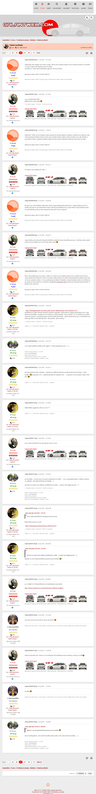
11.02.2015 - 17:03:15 (38, 124)
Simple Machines (56, 782)
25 (16, 46)
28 (29, 46)
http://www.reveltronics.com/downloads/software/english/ (44, 580)
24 (12, 46)
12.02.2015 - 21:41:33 (38, 431)
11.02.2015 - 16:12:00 (38, 53)
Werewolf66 (14, 619)
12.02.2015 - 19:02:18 (38, 298)
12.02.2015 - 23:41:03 (38, 467)
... (10, 46)
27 (24, 46)
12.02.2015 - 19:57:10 (38, 334)
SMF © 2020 (46, 782)
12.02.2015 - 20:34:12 (38, 360)
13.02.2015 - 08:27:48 (38, 501)
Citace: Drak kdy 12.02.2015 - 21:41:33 (35, 505)
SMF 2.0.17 (37, 782)
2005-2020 (47, 784)
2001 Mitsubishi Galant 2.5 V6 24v (13, 321)
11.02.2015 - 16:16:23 (38, 88)
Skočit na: (72, 765)
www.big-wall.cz (62, 275)
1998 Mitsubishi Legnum (14, 110)
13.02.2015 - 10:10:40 (38, 607)
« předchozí (84, 41)
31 (34, 46)
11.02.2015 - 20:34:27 (38, 228)
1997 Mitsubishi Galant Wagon (13, 77)
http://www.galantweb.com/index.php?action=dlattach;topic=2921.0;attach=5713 (51, 303)
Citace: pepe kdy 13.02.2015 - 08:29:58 (35, 718)
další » (90, 41)
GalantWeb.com (48, 785)
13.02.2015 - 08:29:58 (38, 536)
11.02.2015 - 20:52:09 (38, 264)
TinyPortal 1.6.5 (37, 784)
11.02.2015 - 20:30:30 (38, 194)
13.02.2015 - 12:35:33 (38, 678)
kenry (13, 343)
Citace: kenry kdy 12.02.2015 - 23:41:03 (35, 541)
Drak (12, 41)
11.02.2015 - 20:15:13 (38, 158)
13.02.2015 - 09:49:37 (38, 571)
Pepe (14, 310)
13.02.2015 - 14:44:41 (38, 714)
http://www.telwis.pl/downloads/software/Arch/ (41, 518)
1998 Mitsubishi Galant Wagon (13, 630)
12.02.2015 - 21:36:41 (38, 395)
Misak (13, 66)
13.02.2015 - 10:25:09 (38, 643)
